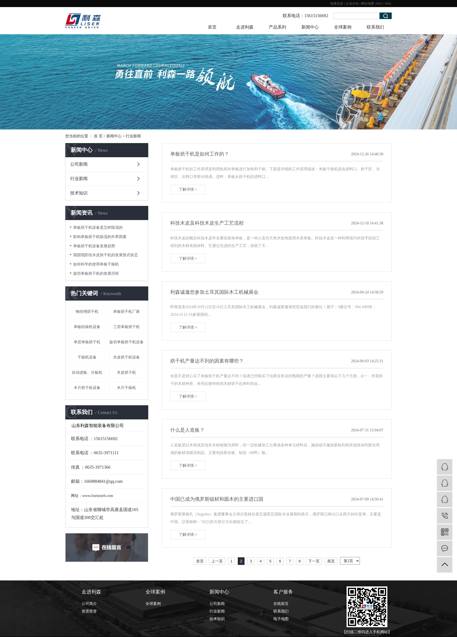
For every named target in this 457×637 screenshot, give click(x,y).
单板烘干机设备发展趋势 (94, 246)
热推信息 (336, 3)
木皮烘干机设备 (126, 357)
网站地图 (367, 3)
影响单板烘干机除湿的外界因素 (99, 237)
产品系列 (277, 27)
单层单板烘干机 (87, 342)
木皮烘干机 (126, 372)
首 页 (98, 136)
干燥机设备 (87, 357)
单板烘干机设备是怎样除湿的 (98, 227)
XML (388, 3)
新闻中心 (310, 27)
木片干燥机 (126, 388)
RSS (379, 3)
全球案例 (342, 27)
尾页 (331, 561)
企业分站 (352, 3)
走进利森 (245, 27)
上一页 (217, 561)
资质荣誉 (89, 611)
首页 (212, 27)
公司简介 (89, 604)
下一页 (314, 561)
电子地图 (281, 619)
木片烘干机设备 (87, 388)
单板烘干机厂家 (126, 312)
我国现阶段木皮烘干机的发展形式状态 (105, 255)
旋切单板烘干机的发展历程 (96, 273)
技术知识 (79, 193)
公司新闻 (79, 164)
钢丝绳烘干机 (87, 312)
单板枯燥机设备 (87, 327)
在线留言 (281, 604)
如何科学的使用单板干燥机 (96, 264)
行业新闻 (133, 136)
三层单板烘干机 (126, 327)
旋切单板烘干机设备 (126, 342)
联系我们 (375, 27)
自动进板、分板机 (87, 372)
